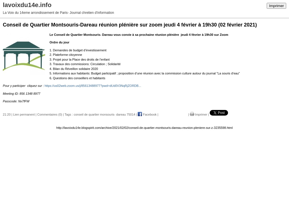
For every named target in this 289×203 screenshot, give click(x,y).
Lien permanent (24, 114)
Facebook (147, 114)
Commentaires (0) (49, 114)
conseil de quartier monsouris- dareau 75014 (104, 114)
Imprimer (276, 6)
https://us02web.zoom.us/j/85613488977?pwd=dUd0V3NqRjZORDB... (93, 85)
